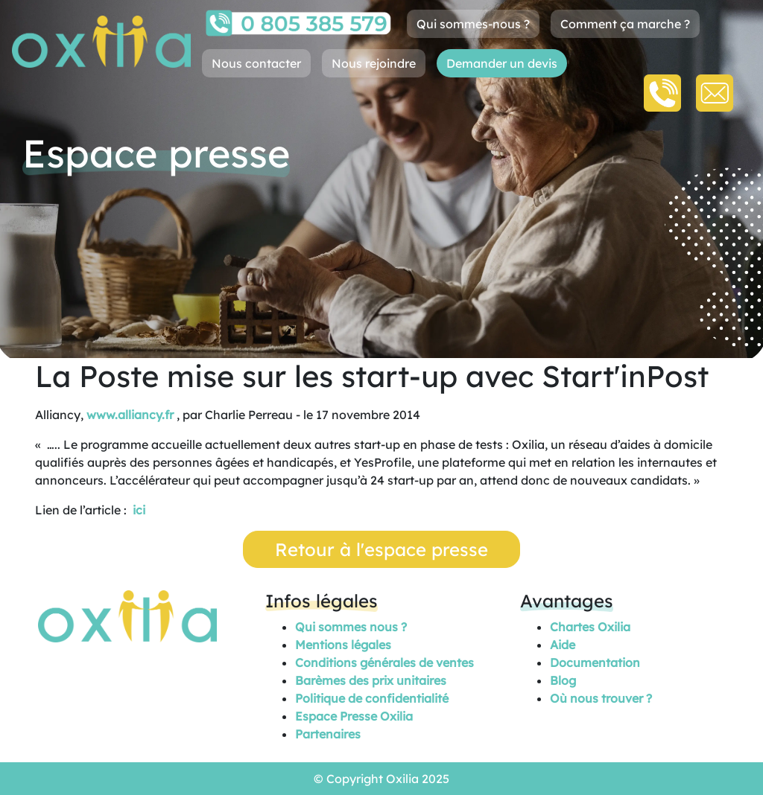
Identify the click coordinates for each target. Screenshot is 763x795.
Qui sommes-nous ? (473, 23)
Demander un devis (501, 63)
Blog (563, 680)
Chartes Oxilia (590, 626)
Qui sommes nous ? (351, 626)
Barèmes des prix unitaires (370, 680)
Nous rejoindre (374, 63)
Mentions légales (343, 644)
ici (139, 509)
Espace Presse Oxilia (354, 716)
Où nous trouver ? (601, 698)
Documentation (595, 662)
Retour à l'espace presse (381, 549)
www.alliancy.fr (130, 414)
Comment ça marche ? (625, 23)
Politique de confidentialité (372, 698)
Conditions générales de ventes (384, 662)
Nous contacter (256, 63)
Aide (562, 644)
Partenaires (328, 734)
